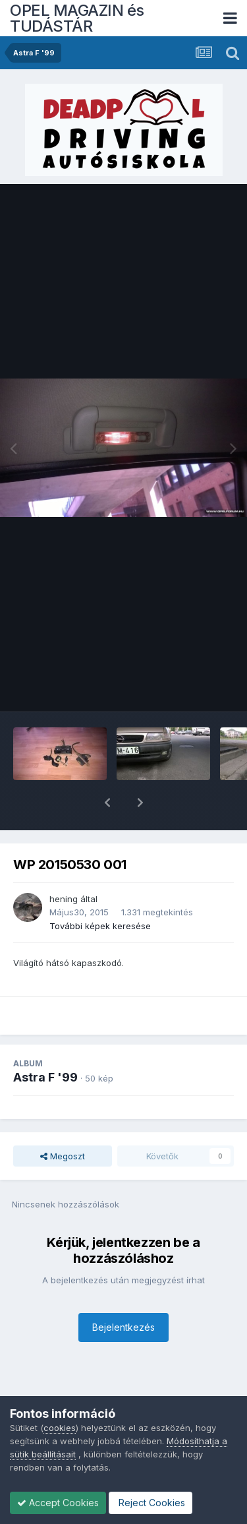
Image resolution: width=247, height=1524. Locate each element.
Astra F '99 (45, 1043)
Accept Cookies (58, 1502)
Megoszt (62, 1122)
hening (63, 864)
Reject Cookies (150, 1502)
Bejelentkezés (123, 1292)
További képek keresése (100, 891)
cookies (59, 1427)
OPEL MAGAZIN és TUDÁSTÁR (77, 18)
